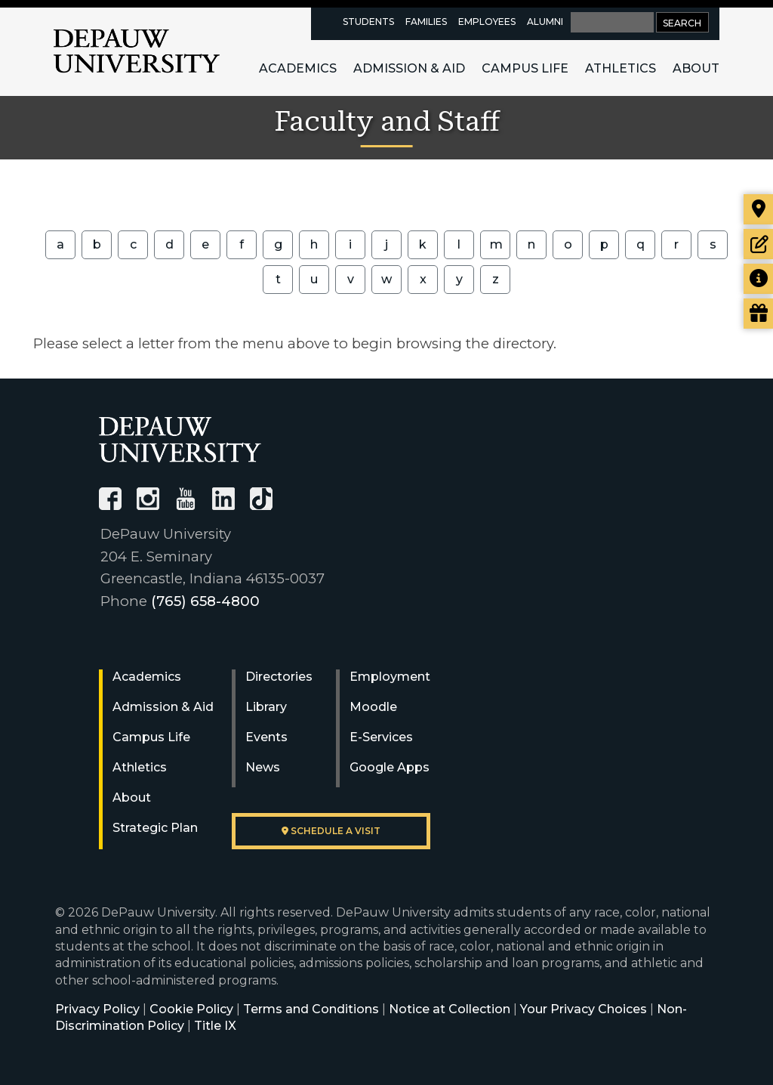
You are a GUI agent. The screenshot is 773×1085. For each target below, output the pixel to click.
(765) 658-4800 (205, 601)
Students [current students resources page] (368, 21)
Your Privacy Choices (583, 1009)
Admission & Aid (409, 68)
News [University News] (262, 767)
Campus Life (525, 68)
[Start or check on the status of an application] (758, 244)
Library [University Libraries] (266, 707)
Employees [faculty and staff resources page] (487, 21)
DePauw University (137, 51)
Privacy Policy (97, 1009)
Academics (298, 68)
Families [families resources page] (426, 21)
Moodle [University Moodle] (373, 707)
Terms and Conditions (311, 1009)
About (696, 68)
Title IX (215, 1026)
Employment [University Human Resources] (390, 676)
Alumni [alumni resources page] (545, 21)
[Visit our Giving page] (758, 313)
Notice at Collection (449, 1009)
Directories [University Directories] (279, 676)
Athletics (620, 68)
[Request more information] (758, 279)
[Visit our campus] (758, 209)
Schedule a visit (331, 830)
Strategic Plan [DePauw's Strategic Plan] (155, 828)
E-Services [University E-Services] (381, 737)
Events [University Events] (266, 737)
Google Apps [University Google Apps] (390, 767)
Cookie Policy (191, 1009)
